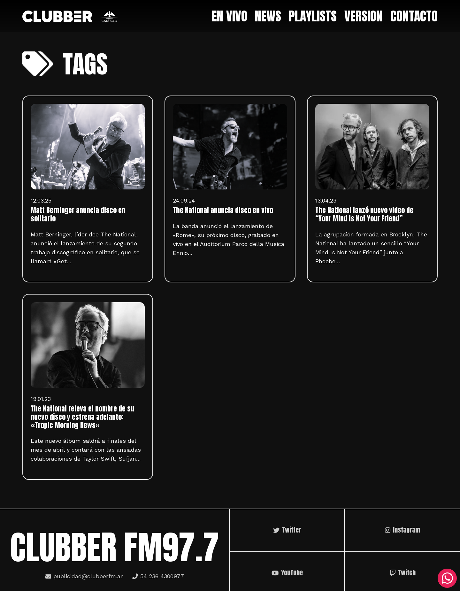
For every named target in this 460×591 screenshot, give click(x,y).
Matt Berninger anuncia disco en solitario (78, 214)
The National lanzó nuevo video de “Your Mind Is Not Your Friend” (364, 214)
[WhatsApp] (447, 578)
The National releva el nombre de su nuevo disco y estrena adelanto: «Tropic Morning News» (82, 416)
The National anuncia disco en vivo (223, 210)
